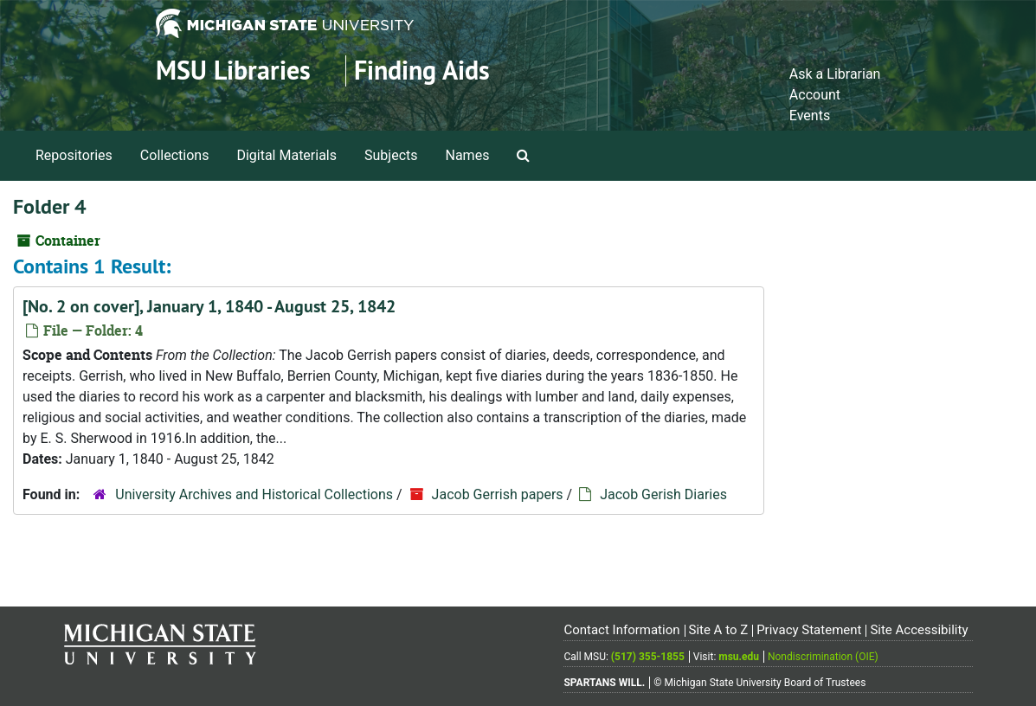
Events (809, 115)
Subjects (390, 155)
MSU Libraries (233, 70)
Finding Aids (422, 70)
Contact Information (621, 630)
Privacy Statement (808, 630)
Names (468, 155)
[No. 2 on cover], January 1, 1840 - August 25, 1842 (209, 306)
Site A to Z (718, 630)
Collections (174, 155)
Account (814, 95)
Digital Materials (286, 155)
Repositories (74, 155)
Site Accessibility (919, 630)
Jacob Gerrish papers (497, 494)
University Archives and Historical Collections (254, 494)
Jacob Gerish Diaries (663, 494)
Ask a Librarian (835, 74)
